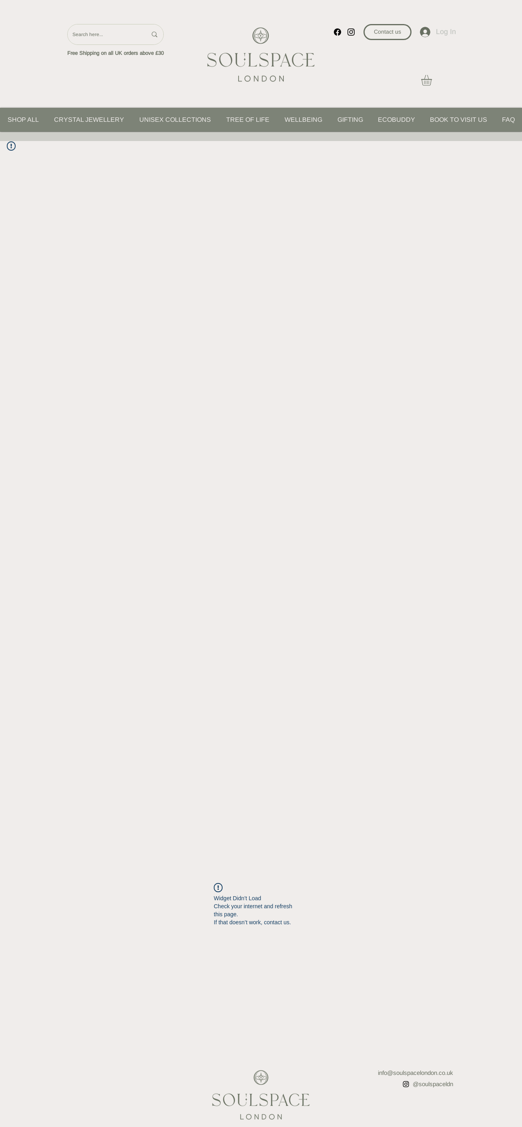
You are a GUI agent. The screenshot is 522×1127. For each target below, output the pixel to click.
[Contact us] (387, 32)
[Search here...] (103, 34)
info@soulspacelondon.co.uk (415, 1072)
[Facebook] (337, 32)
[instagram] (351, 32)
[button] (432, 80)
